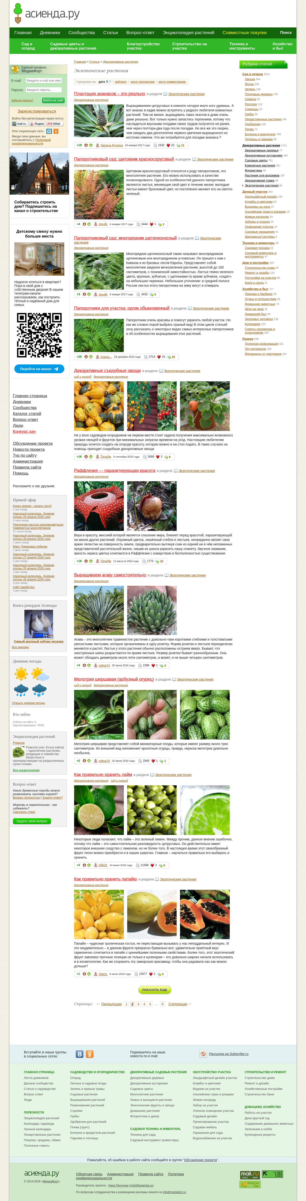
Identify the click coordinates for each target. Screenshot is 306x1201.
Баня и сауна (254, 283)
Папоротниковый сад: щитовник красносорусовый (124, 159)
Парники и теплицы (84, 1138)
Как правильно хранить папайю (105, 879)
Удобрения (252, 124)
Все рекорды (20, 647)
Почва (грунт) (80, 1127)
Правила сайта (27, 467)
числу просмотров (143, 81)
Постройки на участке (260, 278)
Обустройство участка (212, 1072)
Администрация (28, 461)
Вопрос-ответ (140, 32)
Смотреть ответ (24, 812)
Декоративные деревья (262, 150)
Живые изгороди (257, 216)
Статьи (110, 32)
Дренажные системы (260, 236)
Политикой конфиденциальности (31, 141)
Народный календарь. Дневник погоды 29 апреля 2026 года (33, 515)
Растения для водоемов (262, 175)
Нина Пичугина (118, 1185)
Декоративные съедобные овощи (107, 370)
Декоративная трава (259, 180)
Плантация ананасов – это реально (109, 93)
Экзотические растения (186, 94)
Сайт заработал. (24, 587)
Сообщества (81, 32)
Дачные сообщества (38, 1083)
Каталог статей (27, 413)
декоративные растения (91, 100)
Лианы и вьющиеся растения (151, 1100)
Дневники (50, 32)
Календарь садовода (39, 1123)
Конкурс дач (24, 431)
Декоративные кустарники (263, 155)
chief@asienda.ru (141, 1185)
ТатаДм (105, 456)
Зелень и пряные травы (87, 1089)
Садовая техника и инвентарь (155, 1129)
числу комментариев (172, 81)
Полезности (34, 1112)
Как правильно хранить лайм (103, 774)
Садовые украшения (259, 231)
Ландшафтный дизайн (261, 196)
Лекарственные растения (263, 119)
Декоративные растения (120, 61)
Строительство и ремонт (265, 1072)
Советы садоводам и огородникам (260, 330)
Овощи (250, 79)
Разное (247, 339)
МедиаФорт (51, 1181)
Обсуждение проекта (33, 443)
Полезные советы (36, 1145)
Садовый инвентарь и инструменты (260, 254)
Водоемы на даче (257, 206)
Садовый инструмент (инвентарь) (154, 1140)
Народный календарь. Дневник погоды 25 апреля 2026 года (33, 567)
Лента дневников (36, 1078)
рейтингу (121, 81)
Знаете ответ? (52, 797)
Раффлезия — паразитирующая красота (114, 470)
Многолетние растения (146, 1094)
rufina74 (104, 665)
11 (182, 145)
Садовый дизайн (205, 1116)
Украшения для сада (208, 1132)
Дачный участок (254, 191)
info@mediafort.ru (174, 1192)
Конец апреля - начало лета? (32, 506)
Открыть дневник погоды (28, 703)
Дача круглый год (257, 1118)
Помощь (21, 473)
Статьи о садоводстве (40, 1089)
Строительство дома (260, 267)
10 (161, 561)
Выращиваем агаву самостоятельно (110, 575)
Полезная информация (261, 344)
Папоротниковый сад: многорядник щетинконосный (125, 238)
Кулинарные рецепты (260, 1134)
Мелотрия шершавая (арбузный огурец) (114, 679)
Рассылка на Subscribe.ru (228, 1054)
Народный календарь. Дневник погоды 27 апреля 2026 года (33, 556)
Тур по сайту (25, 455)
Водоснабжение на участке (212, 1138)
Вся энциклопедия (26, 770)
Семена (250, 99)
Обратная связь (89, 1174)
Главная (23, 32)
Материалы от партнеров (263, 354)
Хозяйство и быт (282, 46)
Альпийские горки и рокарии (265, 211)
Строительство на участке (189, 46)
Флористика (253, 170)
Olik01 (102, 865)
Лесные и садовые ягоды (88, 1083)
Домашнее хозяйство (263, 1107)
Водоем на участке (206, 1089)
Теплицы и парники (259, 139)
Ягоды (249, 84)
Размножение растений (87, 1105)
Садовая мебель (205, 1127)
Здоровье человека (259, 319)
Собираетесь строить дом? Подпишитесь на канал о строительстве (36, 206)
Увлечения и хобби (258, 1129)
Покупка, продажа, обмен (42, 1140)
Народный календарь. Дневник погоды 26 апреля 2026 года (33, 578)
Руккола (18, 743)
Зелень (250, 89)
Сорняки (76, 1111)
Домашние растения (145, 1111)
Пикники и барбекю (259, 294)
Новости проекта (29, 449)
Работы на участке (258, 1112)
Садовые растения (84, 1094)
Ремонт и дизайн (257, 272)
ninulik (102, 224)
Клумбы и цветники (259, 201)
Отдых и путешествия (260, 299)
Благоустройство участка (143, 46)
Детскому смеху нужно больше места (39, 233)
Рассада (251, 104)
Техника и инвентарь (258, 243)
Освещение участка (259, 226)
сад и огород (82, 376)
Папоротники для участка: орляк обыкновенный (121, 308)
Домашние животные (260, 304)
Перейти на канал (35, 369)
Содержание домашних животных (269, 1123)
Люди (18, 425)
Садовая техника (257, 248)
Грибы (249, 114)
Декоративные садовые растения (158, 1072)
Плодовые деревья (259, 94)
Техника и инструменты (242, 46)
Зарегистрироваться (37, 111)
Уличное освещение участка (213, 1111)
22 (173, 357)
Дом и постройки (255, 262)
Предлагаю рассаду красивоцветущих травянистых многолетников (38, 526)
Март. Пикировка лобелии (30, 546)
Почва (249, 129)
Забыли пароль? (22, 100)
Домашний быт (256, 314)
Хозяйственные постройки (263, 1089)
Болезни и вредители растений (92, 1132)
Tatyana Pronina (111, 145)
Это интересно (255, 349)
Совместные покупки (245, 32)
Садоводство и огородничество (97, 1072)
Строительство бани (259, 1094)
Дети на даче (254, 309)
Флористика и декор (144, 1116)
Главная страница (30, 395)
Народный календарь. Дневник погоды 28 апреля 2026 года (33, 537)
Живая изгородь (204, 1100)
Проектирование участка (211, 1121)
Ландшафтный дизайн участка (215, 1078)
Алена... (106, 357)
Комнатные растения (260, 165)
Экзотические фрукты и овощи (152, 1105)
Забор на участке (205, 1105)
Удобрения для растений (88, 1121)
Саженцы (251, 109)
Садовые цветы (256, 160)
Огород (75, 1078)
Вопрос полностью (26, 797)
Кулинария (252, 324)
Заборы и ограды (257, 221)
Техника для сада (143, 1134)
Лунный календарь (37, 1129)
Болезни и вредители (260, 134)
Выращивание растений (87, 1100)
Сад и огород (28, 46)
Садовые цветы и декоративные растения (73, 46)
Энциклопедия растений (188, 32)
